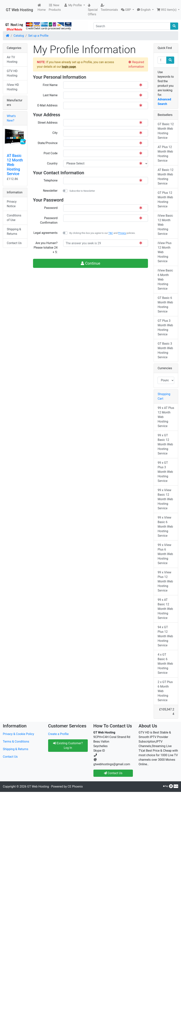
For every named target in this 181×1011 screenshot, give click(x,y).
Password (51, 208)
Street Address (48, 122)
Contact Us (14, 243)
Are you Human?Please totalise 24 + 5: (46, 247)
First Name (50, 85)
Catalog (19, 35)
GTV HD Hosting (12, 73)
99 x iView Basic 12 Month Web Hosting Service (165, 499)
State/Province (47, 143)
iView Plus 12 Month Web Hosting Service (165, 252)
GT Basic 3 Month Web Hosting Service (165, 350)
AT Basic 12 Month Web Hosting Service (165, 176)
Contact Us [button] (113, 773)
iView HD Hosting (13, 87)
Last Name (50, 95)
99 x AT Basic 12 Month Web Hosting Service (165, 609)
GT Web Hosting (19, 10)
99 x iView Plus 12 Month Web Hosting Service (165, 581)
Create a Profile (58, 734)
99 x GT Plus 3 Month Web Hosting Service (165, 472)
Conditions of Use (14, 218)
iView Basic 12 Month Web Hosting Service (165, 225)
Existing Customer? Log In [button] (68, 745)
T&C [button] (110, 233)
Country (52, 163)
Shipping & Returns (14, 231)
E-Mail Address (47, 105)
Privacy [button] (122, 233)
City (55, 133)
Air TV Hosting (12, 59)
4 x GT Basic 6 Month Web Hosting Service (165, 664)
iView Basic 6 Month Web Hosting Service (165, 279)
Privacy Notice (12, 204)
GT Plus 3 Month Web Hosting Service (165, 327)
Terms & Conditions (16, 741)
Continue (90, 263)
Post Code (51, 153)
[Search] (132, 26)
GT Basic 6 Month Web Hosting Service (165, 304)
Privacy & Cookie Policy (18, 734)
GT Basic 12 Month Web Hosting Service (166, 131)
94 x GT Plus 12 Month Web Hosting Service (165, 636)
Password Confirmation (48, 220)
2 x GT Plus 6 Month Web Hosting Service (165, 691)
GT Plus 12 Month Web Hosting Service (165, 199)
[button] (74, 5)
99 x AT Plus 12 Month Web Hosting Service (166, 417)
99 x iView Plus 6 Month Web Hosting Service (165, 554)
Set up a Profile (38, 35)
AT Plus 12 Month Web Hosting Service (165, 153)
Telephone (51, 180)
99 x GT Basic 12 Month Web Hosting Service (165, 444)
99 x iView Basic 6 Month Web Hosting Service (165, 526)
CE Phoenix (75, 786)
